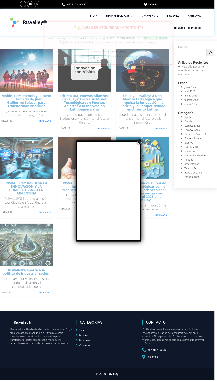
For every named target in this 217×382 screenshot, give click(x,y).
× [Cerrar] (140, 142)
